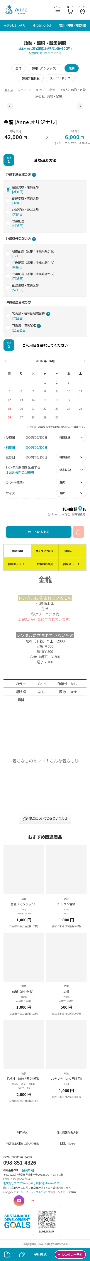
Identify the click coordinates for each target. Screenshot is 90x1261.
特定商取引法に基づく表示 (22, 1143)
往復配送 (18, 223)
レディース (24, 90)
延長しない (66, 469)
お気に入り (78, 532)
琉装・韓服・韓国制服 (72, 25)
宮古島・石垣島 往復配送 (31, 315)
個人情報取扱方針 (67, 1132)
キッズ (40, 90)
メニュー (57, 9)
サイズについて (45, 551)
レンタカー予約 (70, 1254)
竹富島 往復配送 (26, 327)
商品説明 (17, 551)
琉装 (72, 68)
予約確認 (40, 1254)
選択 (62, 482)
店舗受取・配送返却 (25, 211)
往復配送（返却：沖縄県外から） (34, 253)
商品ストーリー (72, 564)
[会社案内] (28, 1170)
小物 (52, 90)
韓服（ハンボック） (45, 68)
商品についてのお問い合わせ (48, 818)
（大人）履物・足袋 (72, 90)
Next (79, 106)
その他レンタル (42, 25)
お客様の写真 (45, 564)
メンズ (8, 90)
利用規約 (22, 1132)
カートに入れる (39, 531)
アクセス (82, 9)
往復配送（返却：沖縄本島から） (34, 264)
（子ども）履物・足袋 (47, 96)
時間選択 (64, 437)
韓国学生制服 (30, 78)
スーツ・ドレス (60, 78)
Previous (10, 106)
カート (70, 9)
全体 (18, 68)
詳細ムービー (72, 551)
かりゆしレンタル (14, 25)
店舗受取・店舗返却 (25, 189)
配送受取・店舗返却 (25, 200)
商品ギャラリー (17, 564)
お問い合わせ (67, 1143)
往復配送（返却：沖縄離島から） (34, 276)
